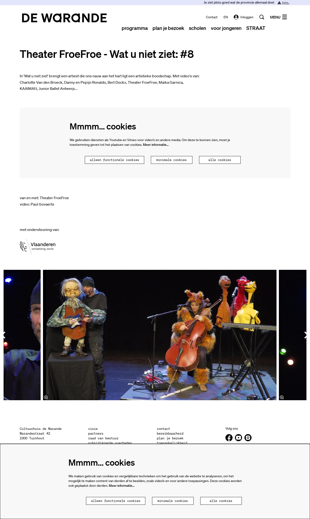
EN (226, 17)
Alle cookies (219, 160)
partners (95, 434)
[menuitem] (135, 28)
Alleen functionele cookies (114, 160)
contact (212, 17)
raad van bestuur (103, 438)
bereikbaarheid (170, 434)
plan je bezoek (170, 438)
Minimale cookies (171, 160)
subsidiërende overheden (110, 443)
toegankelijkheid (172, 443)
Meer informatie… (156, 144)
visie (93, 429)
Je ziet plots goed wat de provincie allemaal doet (246, 2)
